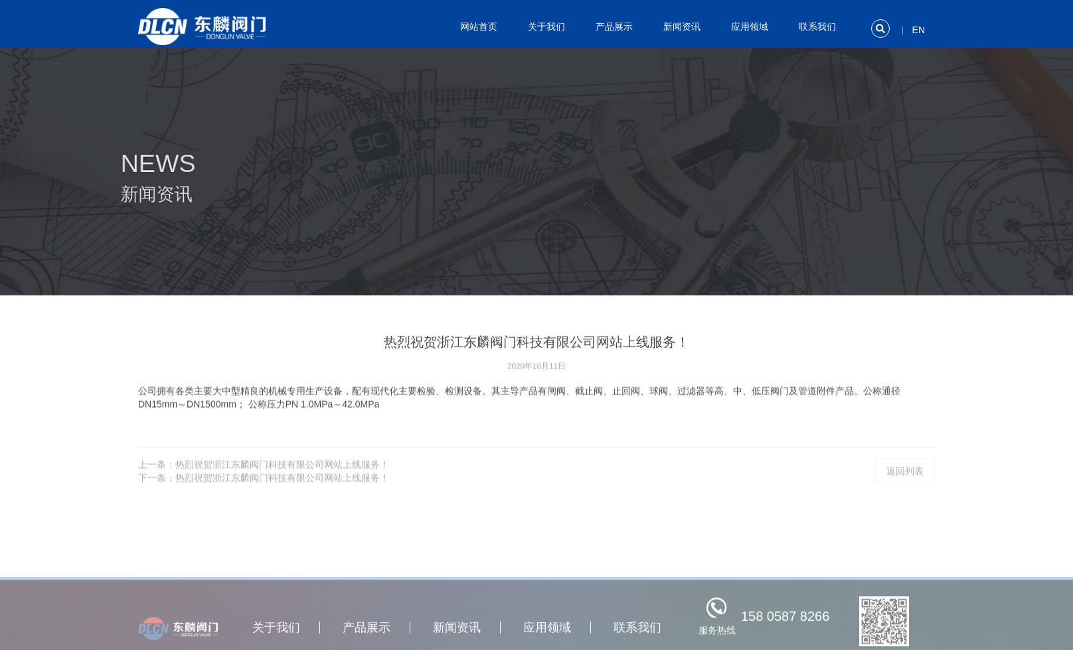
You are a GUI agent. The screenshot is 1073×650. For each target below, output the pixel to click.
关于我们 (546, 26)
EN (918, 30)
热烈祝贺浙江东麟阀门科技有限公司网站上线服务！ (282, 472)
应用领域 (749, 26)
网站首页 (478, 26)
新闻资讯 (682, 26)
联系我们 (817, 26)
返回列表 (905, 479)
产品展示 (614, 26)
